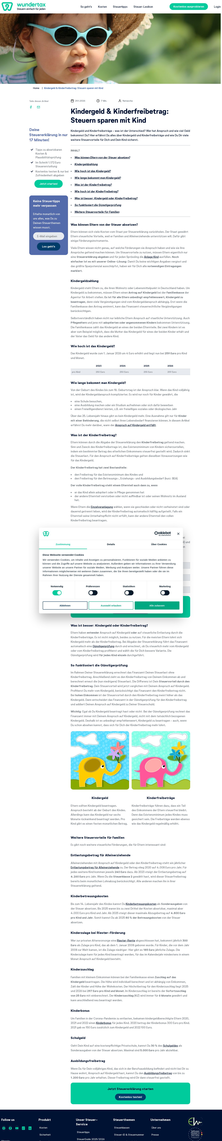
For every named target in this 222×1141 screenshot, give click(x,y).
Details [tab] (111, 544)
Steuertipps (120, 6)
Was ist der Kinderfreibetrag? (93, 184)
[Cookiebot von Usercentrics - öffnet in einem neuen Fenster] (157, 533)
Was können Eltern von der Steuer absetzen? (102, 157)
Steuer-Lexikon (143, 6)
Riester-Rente (126, 940)
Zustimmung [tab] (63, 544)
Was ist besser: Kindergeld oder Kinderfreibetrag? (106, 198)
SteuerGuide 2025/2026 (91, 1139)
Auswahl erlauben (111, 605)
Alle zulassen (157, 605)
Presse (155, 1134)
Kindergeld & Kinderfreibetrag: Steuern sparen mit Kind (73, 88)
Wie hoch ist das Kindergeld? (93, 171)
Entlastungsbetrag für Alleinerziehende (95, 867)
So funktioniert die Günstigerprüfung (98, 205)
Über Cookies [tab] (159, 544)
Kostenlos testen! (130, 1097)
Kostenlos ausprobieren (188, 6)
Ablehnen (64, 605)
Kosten (102, 6)
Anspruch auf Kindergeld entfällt (135, 425)
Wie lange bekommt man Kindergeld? (98, 177)
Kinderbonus (103, 1022)
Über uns (156, 1127)
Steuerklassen (122, 1127)
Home (36, 88)
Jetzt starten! (49, 183)
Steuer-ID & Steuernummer (129, 1134)
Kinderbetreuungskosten (141, 903)
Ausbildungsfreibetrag (158, 1073)
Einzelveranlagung (102, 506)
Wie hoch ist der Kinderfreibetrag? (96, 191)
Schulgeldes (170, 1045)
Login (217, 6)
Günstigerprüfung (103, 646)
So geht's (86, 6)
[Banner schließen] (178, 534)
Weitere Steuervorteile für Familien (97, 212)
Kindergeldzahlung (86, 164)
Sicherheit (45, 1134)
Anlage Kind (151, 256)
